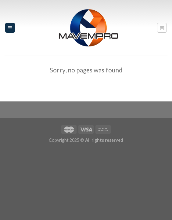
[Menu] (10, 28)
